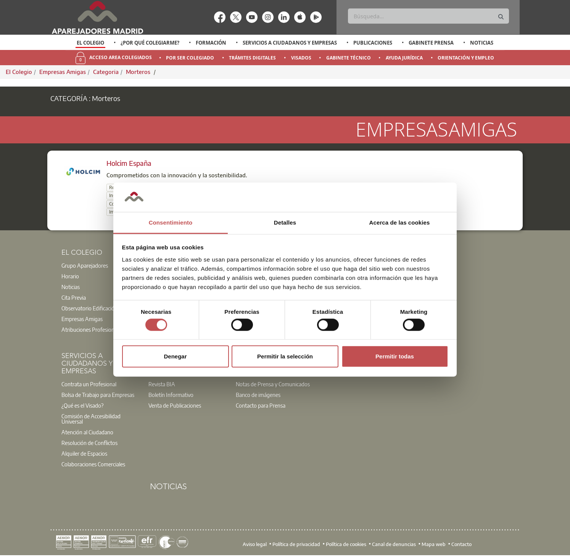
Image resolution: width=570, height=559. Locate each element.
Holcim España (128, 163)
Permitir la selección (285, 356)
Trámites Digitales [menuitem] (252, 58)
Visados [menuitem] (301, 58)
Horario (70, 276)
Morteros (139, 71)
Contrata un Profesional (88, 384)
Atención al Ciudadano (87, 432)
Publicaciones (372, 42)
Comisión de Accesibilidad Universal (91, 419)
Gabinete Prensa (431, 42)
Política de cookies (346, 544)
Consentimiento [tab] (171, 222)
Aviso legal (255, 544)
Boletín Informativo (170, 394)
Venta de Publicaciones (174, 405)
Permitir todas (394, 356)
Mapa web (434, 544)
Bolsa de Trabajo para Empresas (97, 394)
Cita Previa (73, 297)
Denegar (175, 356)
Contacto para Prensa (260, 405)
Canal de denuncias (394, 544)
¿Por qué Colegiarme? (150, 42)
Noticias (481, 42)
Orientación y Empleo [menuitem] (466, 58)
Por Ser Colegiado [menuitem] (190, 58)
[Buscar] (428, 16)
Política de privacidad (296, 544)
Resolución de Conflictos (89, 442)
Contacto (461, 544)
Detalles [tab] (285, 222)
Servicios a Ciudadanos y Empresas (290, 42)
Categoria (106, 71)
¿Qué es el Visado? (82, 405)
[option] (91, 42)
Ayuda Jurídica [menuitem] (404, 58)
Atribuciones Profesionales (92, 329)
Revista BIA (161, 384)
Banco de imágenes (258, 394)
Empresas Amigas (62, 71)
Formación (211, 42)
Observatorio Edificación (89, 308)
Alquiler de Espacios (84, 453)
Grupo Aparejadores (84, 265)
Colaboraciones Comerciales (93, 464)
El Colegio (90, 42)
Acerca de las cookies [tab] (399, 222)
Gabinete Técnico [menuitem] (348, 58)
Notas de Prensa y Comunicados (273, 384)
